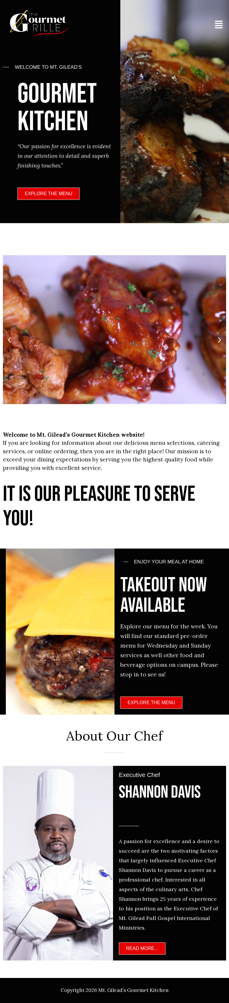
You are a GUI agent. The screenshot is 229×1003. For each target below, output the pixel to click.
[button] (9, 340)
